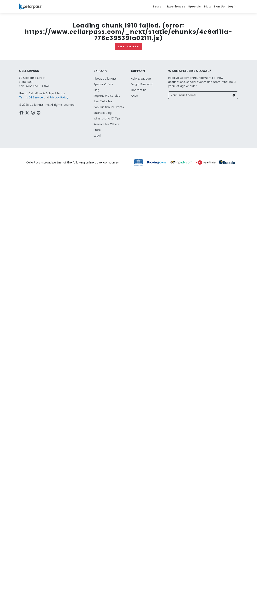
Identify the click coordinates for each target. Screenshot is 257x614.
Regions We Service (107, 96)
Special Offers (103, 84)
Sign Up (219, 6)
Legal (97, 136)
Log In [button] (232, 6)
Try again (128, 46)
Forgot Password (142, 84)
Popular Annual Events (109, 107)
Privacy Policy (59, 97)
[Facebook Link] (22, 114)
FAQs (134, 96)
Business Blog (103, 113)
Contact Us (138, 90)
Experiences (176, 6)
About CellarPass (105, 79)
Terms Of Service (31, 97)
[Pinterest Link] (39, 114)
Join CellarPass (104, 101)
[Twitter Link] (27, 114)
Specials (194, 6)
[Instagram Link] (33, 114)
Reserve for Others (106, 124)
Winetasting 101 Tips (107, 118)
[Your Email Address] (199, 95)
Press (97, 130)
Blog (207, 6)
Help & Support (141, 79)
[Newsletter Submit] (234, 95)
